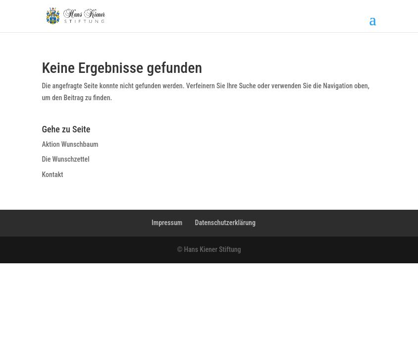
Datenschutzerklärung (225, 223)
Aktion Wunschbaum (70, 144)
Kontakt (52, 174)
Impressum (167, 223)
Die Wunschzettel (65, 159)
